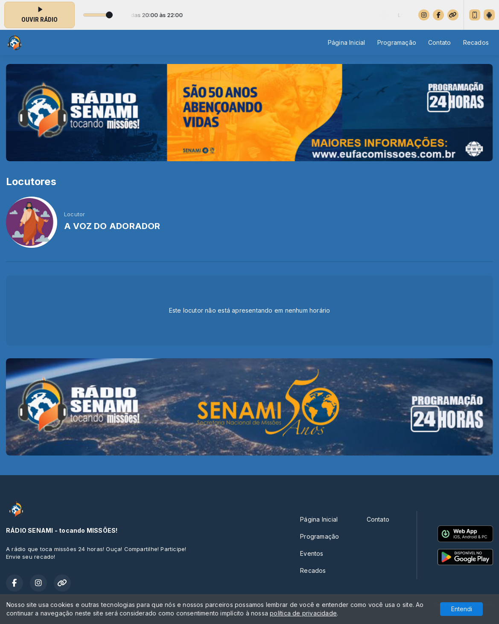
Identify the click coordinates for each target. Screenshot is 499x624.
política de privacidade (303, 613)
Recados (476, 42)
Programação (396, 42)
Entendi (461, 608)
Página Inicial (346, 42)
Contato (439, 42)
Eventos (311, 553)
